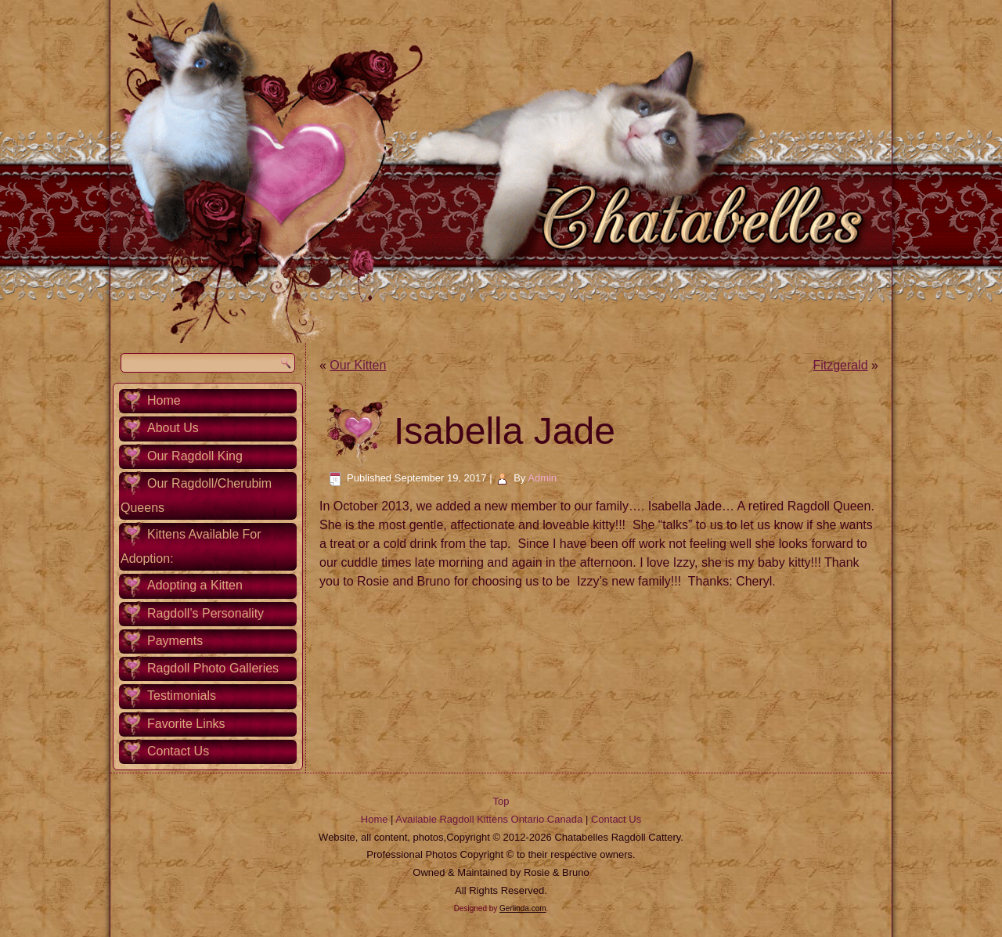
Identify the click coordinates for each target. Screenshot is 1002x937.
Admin (542, 478)
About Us (173, 427)
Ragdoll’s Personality (205, 613)
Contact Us (178, 751)
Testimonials (181, 695)
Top (501, 801)
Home (164, 400)
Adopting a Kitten (195, 585)
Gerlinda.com (522, 908)
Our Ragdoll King (195, 456)
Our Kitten (358, 365)
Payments (175, 640)
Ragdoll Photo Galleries (213, 668)
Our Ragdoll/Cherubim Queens (196, 495)
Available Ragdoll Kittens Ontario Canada (488, 819)
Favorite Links (186, 723)
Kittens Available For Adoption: (191, 546)
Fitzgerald (840, 365)
